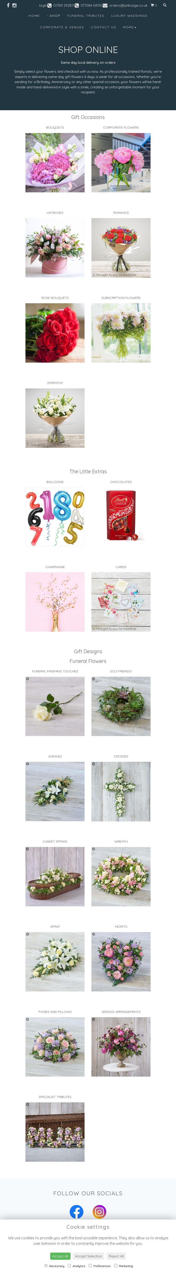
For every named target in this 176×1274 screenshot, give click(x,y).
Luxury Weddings (129, 16)
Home (34, 16)
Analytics (76, 1266)
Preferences (100, 1266)
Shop (55, 16)
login (43, 5)
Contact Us (103, 27)
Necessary (54, 1266)
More (129, 27)
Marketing (123, 1266)
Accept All (60, 1256)
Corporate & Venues (62, 27)
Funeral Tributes (85, 16)
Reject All (116, 1256)
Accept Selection (88, 1256)
